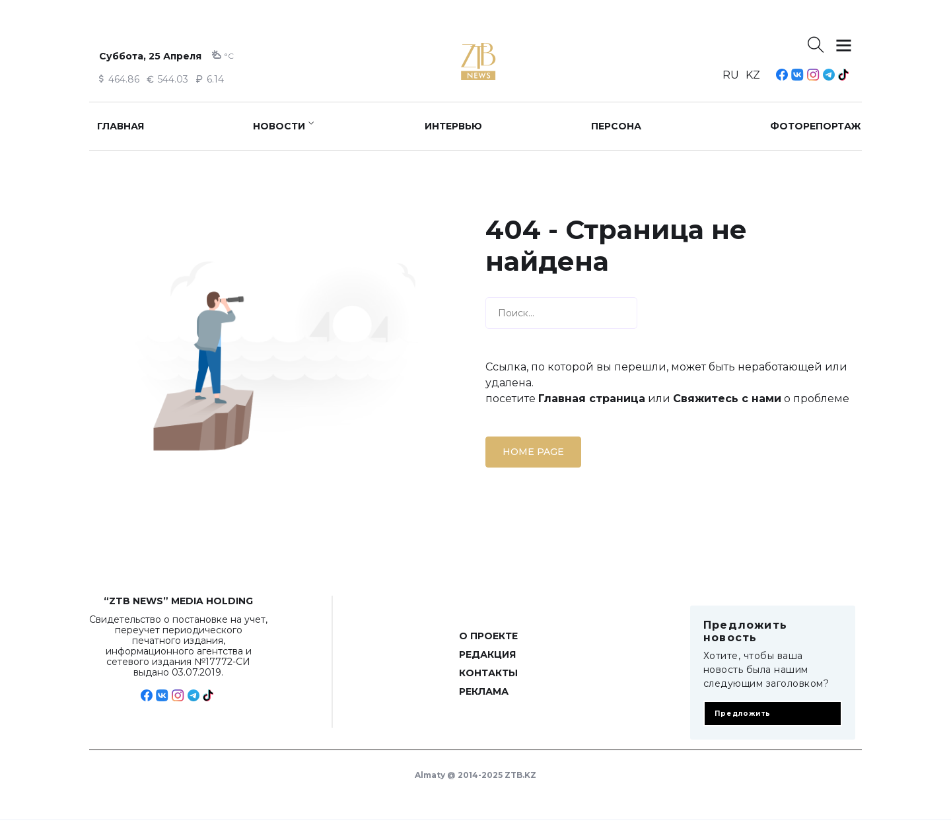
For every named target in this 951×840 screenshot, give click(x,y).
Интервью (453, 126)
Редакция (487, 654)
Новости (279, 126)
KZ (753, 75)
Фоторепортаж (815, 126)
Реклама (484, 691)
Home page (533, 452)
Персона (616, 126)
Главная (120, 126)
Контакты (488, 673)
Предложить (743, 713)
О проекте (488, 636)
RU (730, 75)
